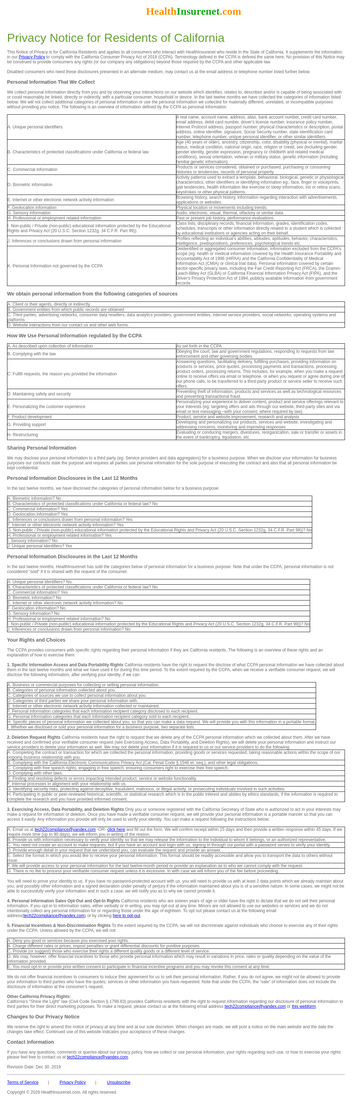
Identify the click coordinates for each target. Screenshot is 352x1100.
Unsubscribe (119, 1082)
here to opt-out (126, 915)
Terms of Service (22, 1082)
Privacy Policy (32, 57)
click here (116, 829)
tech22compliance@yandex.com (65, 829)
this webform (304, 1006)
